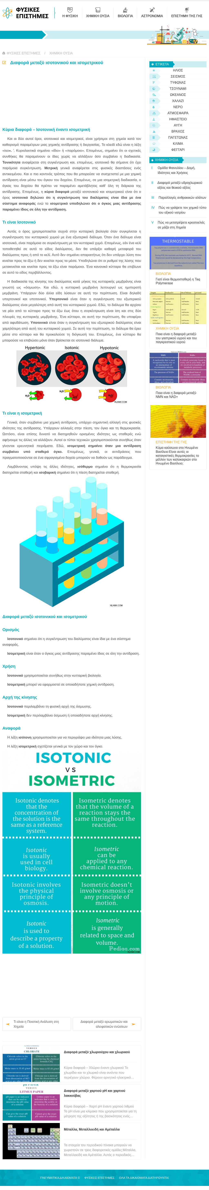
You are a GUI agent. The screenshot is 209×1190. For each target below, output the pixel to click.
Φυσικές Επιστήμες (23, 53)
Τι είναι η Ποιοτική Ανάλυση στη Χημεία (36, 1024)
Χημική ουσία (61, 53)
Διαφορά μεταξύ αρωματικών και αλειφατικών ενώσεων (104, 1024)
